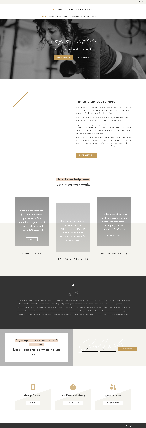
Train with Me (63, 57)
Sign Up (32, 239)
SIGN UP (33, 403)
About (51, 16)
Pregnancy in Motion (80, 16)
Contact (95, 16)
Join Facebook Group (73, 395)
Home (44, 16)
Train (59, 16)
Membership (83, 57)
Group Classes (33, 395)
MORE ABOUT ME (86, 155)
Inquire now (113, 403)
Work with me (113, 395)
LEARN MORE (73, 240)
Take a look (73, 403)
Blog (66, 16)
